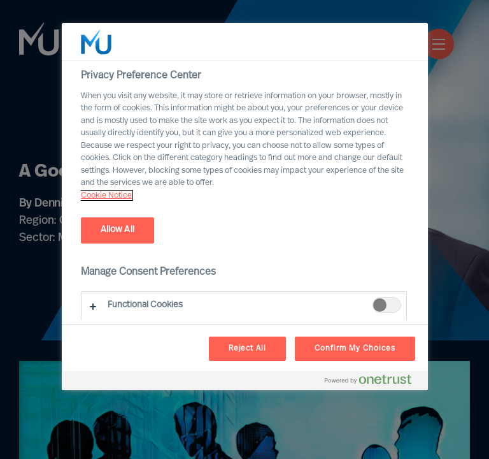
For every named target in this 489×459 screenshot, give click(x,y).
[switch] (386, 305)
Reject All (248, 349)
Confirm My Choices (355, 349)
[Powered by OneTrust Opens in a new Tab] (373, 382)
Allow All (117, 230)
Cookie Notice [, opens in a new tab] (106, 195)
